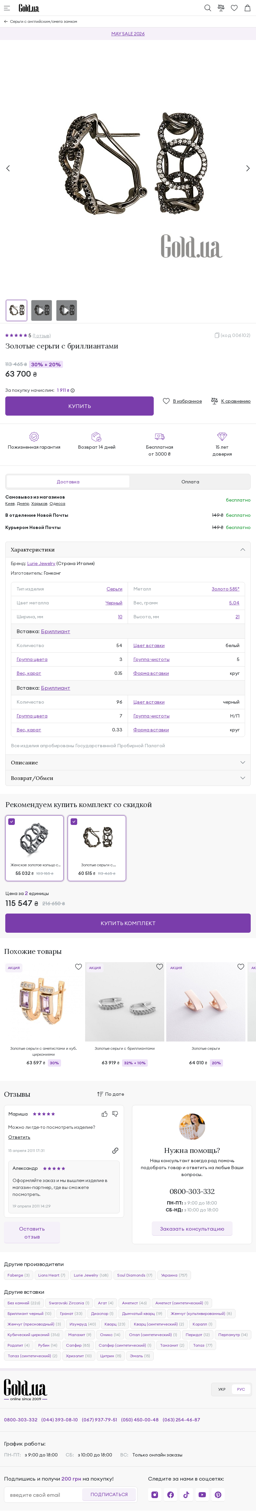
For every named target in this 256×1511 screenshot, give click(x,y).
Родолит (19, 1345)
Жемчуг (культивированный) (201, 1314)
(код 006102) (236, 335)
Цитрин (110, 1356)
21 (238, 617)
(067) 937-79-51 (99, 1420)
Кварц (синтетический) (159, 1324)
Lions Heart (51, 1275)
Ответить (19, 1137)
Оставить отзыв (32, 1232)
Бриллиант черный (29, 1314)
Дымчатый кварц (142, 1314)
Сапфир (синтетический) (125, 1345)
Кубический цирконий (34, 1335)
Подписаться (109, 1494)
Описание (24, 762)
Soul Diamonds (134, 1275)
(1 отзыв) (42, 336)
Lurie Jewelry (41, 563)
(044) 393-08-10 (59, 1420)
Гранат (71, 1314)
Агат (105, 1303)
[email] (46, 1495)
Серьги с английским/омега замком (43, 21)
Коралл (202, 1324)
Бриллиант (55, 631)
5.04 (234, 603)
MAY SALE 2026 (127, 34)
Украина (174, 1275)
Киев (10, 503)
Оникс (110, 1335)
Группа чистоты (151, 659)
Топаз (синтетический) (32, 1356)
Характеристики (33, 549)
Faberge (19, 1275)
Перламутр (233, 1335)
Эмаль (140, 1356)
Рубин (47, 1345)
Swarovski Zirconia (69, 1303)
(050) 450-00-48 (140, 1420)
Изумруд (83, 1324)
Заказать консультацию (192, 1228)
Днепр (23, 503)
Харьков (39, 503)
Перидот (198, 1335)
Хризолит (79, 1356)
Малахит (79, 1335)
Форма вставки (151, 673)
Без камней (24, 1303)
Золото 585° (226, 589)
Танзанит (172, 1345)
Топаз (202, 1345)
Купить (79, 406)
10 (120, 617)
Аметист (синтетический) (181, 1303)
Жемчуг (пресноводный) (34, 1324)
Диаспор (102, 1314)
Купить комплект (128, 923)
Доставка (68, 482)
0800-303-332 (192, 1191)
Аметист (134, 1303)
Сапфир (78, 1345)
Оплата (190, 482)
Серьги (114, 589)
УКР (221, 1389)
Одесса (57, 503)
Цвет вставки (149, 645)
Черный (114, 603)
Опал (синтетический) (153, 1335)
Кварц (115, 1324)
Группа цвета (32, 659)
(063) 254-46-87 (181, 1420)
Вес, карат (28, 673)
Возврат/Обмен (32, 778)
